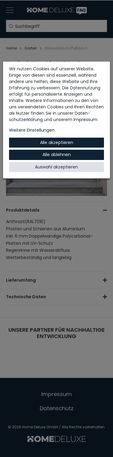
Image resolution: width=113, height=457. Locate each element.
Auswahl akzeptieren (56, 167)
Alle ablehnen (56, 155)
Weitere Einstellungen (32, 130)
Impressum (85, 120)
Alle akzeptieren (56, 142)
